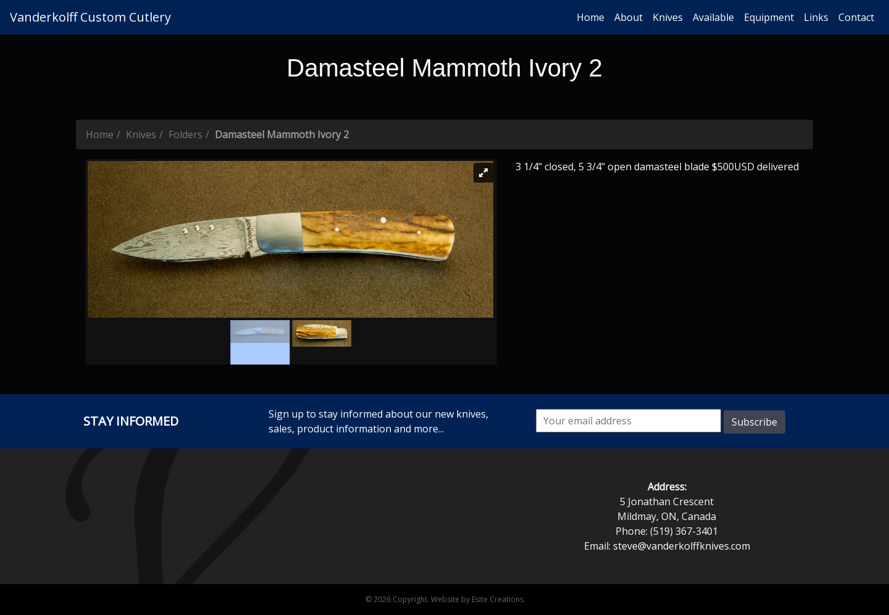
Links (816, 17)
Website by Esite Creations (477, 599)
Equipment (769, 17)
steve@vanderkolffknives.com (681, 546)
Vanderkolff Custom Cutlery (90, 17)
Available (713, 17)
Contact (856, 17)
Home (590, 17)
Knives (668, 17)
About (628, 17)
